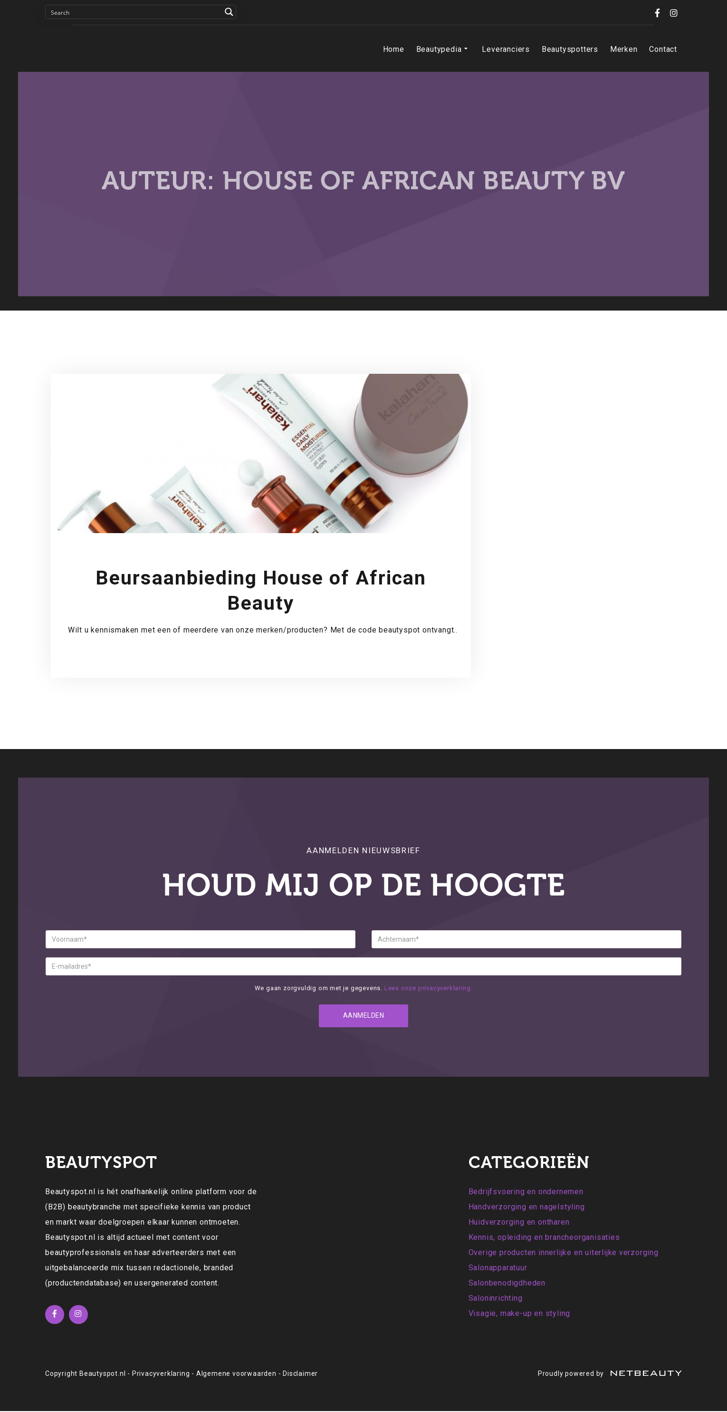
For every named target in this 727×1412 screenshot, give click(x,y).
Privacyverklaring (161, 1374)
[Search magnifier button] (229, 12)
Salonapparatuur (498, 1268)
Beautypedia (443, 49)
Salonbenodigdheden (507, 1283)
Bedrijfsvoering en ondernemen (526, 1192)
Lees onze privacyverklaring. (428, 988)
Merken (624, 49)
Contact (663, 49)
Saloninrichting (496, 1299)
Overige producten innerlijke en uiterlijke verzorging (564, 1253)
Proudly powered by (610, 1374)
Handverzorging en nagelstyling (527, 1207)
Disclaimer (300, 1374)
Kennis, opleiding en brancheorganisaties (544, 1238)
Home (393, 49)
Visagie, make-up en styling (520, 1314)
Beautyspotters (570, 49)
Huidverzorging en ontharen (519, 1222)
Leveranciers (506, 49)
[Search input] (134, 12)
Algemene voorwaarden (236, 1374)
